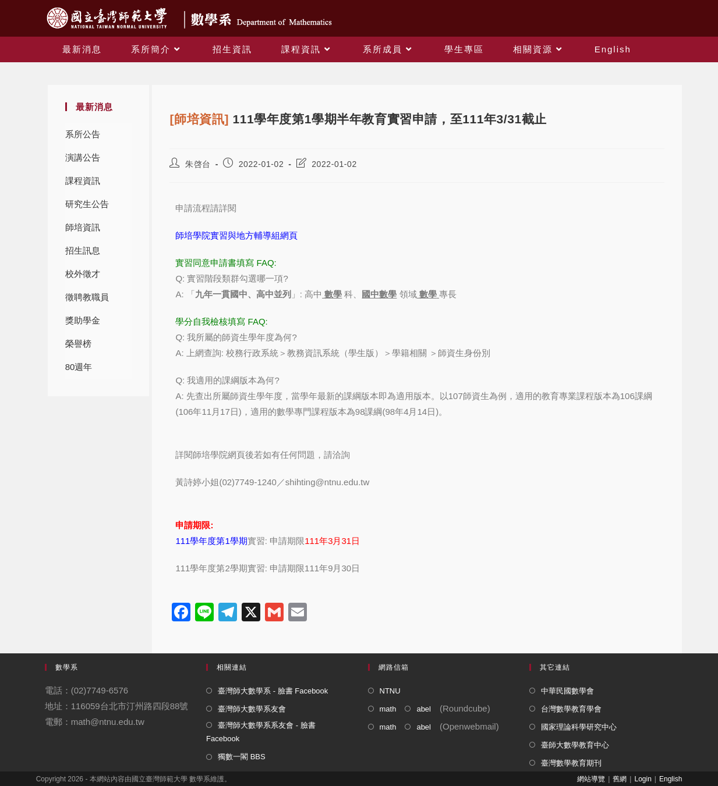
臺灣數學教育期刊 (571, 763)
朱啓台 (198, 164)
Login (642, 779)
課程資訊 (82, 181)
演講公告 (82, 157)
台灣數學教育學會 (571, 709)
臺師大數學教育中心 (575, 745)
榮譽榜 (78, 343)
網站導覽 (591, 779)
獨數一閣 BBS (242, 756)
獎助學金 (82, 320)
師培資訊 (82, 227)
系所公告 (82, 134)
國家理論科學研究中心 (579, 727)
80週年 (79, 367)
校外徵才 (82, 274)
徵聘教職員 (87, 297)
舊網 (620, 779)
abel (423, 709)
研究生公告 (87, 204)
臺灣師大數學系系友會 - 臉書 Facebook (261, 732)
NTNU (390, 691)
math (388, 709)
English (670, 779)
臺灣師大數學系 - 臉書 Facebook (273, 691)
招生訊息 (82, 250)
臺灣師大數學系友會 (252, 709)
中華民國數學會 (567, 691)
